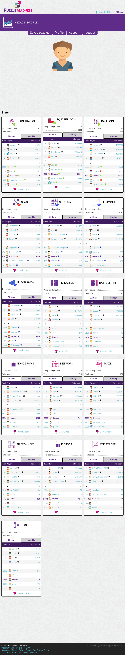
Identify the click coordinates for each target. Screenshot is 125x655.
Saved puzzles (39, 32)
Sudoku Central (7, 648)
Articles (10, 652)
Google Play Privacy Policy (37, 650)
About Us (34, 652)
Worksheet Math (23, 648)
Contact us (5, 650)
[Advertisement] (62, 90)
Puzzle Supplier (21, 652)
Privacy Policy (18, 650)
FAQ (3, 652)
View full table (21, 189)
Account (74, 32)
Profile (59, 32)
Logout (90, 32)
